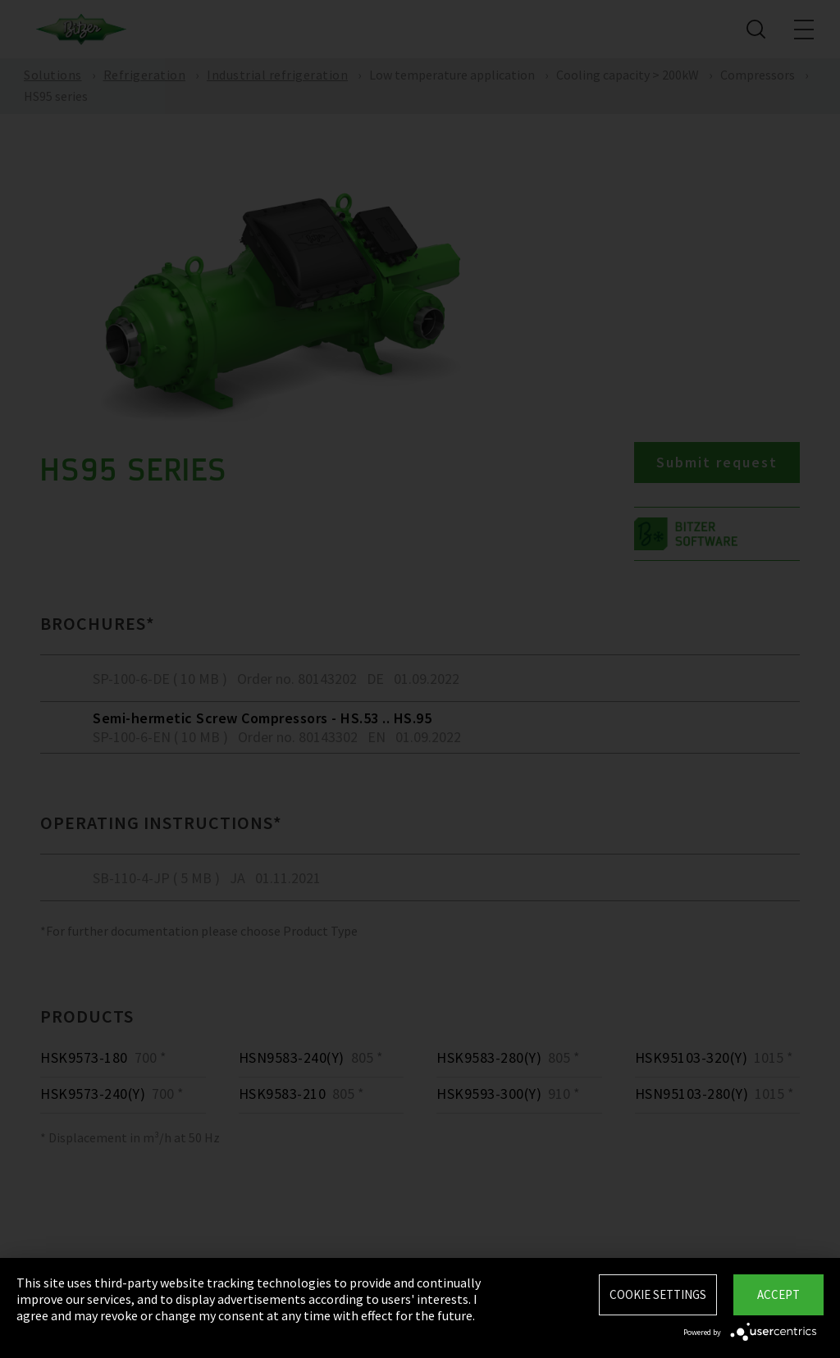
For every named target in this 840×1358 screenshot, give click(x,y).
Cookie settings (657, 1294)
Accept (778, 1294)
